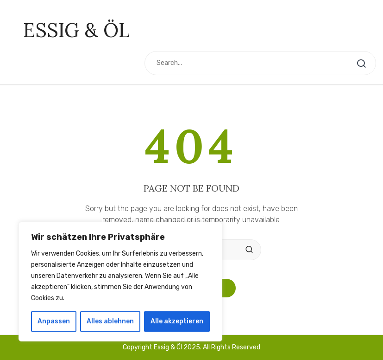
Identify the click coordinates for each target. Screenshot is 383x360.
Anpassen (54, 321)
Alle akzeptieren (177, 321)
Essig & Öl (76, 30)
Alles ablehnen (110, 321)
